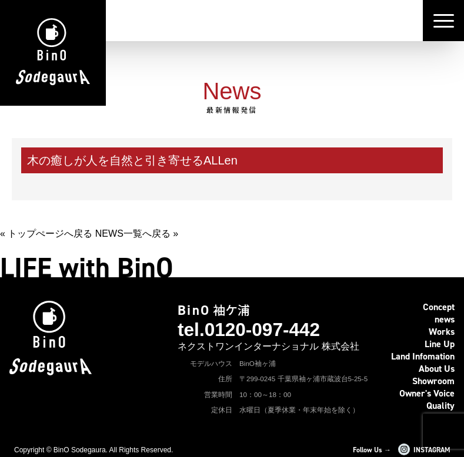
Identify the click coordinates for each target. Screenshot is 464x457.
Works (442, 331)
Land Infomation (423, 356)
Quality (440, 405)
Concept (439, 307)
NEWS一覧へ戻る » (136, 233)
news (445, 319)
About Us (437, 368)
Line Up (440, 344)
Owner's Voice (427, 393)
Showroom (433, 381)
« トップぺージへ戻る (46, 233)
